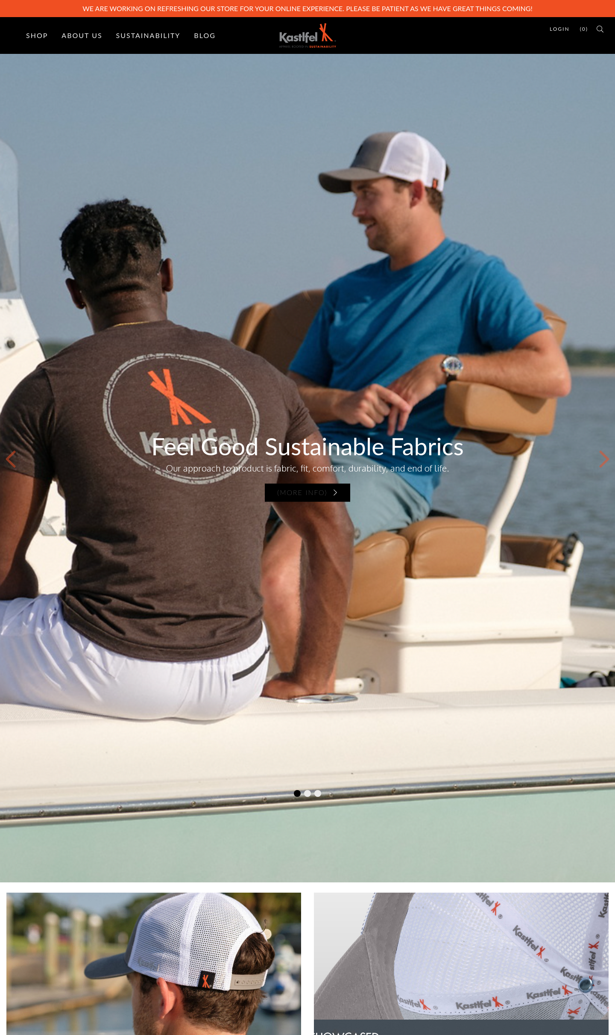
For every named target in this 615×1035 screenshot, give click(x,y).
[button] (10, 459)
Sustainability (148, 35)
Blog (205, 35)
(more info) (307, 493)
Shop (37, 35)
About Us (82, 35)
